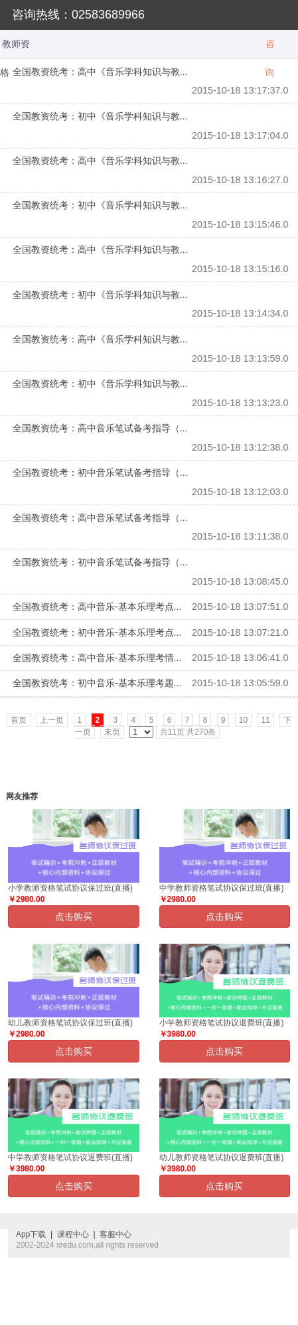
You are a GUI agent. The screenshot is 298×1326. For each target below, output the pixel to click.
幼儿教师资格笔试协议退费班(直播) (221, 1157)
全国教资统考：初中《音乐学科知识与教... (100, 116)
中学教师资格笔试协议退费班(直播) (70, 1157)
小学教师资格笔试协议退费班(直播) (221, 1022)
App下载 (31, 1234)
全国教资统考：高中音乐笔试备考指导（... (100, 428)
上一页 (52, 720)
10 (243, 720)
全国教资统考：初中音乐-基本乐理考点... (97, 632)
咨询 (270, 48)
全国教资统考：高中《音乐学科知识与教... (100, 71)
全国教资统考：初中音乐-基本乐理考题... (97, 683)
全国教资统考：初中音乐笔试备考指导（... (100, 472)
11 (265, 720)
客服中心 (115, 1234)
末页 (112, 732)
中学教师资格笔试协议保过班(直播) (221, 888)
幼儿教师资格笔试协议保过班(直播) (70, 1022)
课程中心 (73, 1234)
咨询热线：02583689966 (78, 14)
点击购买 (73, 916)
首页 (19, 720)
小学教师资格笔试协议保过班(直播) (70, 888)
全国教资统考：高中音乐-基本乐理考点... (97, 606)
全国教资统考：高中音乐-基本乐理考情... (97, 657)
